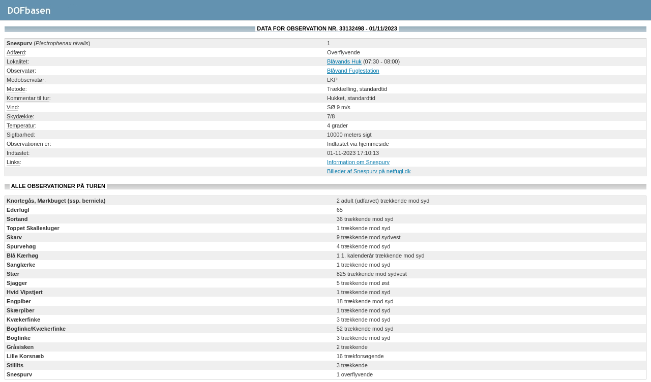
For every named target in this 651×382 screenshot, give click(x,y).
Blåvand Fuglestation (353, 71)
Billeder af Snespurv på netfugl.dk (369, 171)
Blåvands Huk (344, 61)
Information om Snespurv (358, 162)
